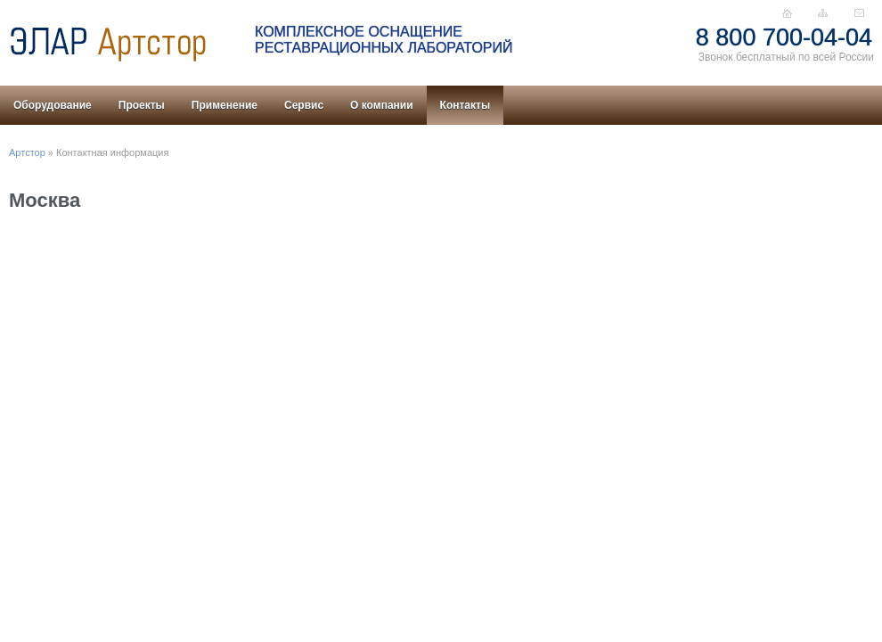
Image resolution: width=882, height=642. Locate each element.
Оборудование (52, 105)
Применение (224, 105)
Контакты (465, 105)
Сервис (303, 105)
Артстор (27, 152)
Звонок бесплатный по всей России (786, 57)
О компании (381, 105)
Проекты (141, 105)
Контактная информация (112, 152)
